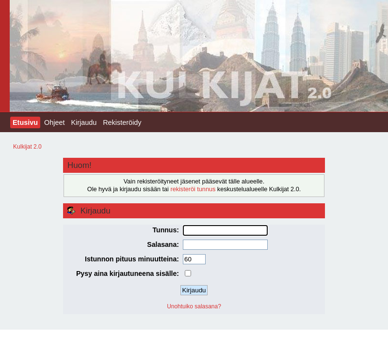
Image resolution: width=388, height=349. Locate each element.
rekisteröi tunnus (192, 189)
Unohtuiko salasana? (194, 306)
